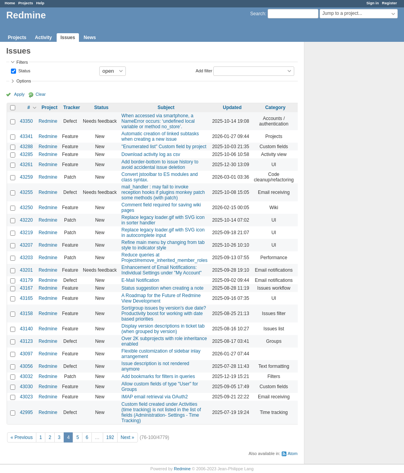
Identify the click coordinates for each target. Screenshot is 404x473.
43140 (26, 328)
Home (10, 3)
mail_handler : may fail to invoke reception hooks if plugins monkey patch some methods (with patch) (163, 192)
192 (110, 437)
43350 (26, 121)
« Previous (22, 437)
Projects (25, 3)
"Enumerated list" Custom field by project (164, 146)
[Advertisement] (343, 164)
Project (49, 107)
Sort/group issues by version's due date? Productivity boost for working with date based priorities (164, 313)
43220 (26, 220)
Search (257, 13)
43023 (26, 397)
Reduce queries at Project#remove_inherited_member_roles (164, 257)
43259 (26, 177)
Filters (22, 62)
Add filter (204, 70)
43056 (26, 366)
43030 (26, 386)
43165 (26, 298)
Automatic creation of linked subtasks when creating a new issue (160, 136)
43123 (26, 341)
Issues (68, 37)
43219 (26, 232)
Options (23, 81)
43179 (26, 280)
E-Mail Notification (140, 280)
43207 (26, 245)
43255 (26, 192)
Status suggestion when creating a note (163, 288)
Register (389, 3)
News (90, 37)
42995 (26, 412)
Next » (127, 437)
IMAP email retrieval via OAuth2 (155, 397)
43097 (26, 354)
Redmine (48, 121)
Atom (292, 453)
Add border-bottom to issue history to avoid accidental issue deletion (160, 164)
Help (40, 3)
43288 (26, 146)
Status (23, 70)
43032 (26, 376)
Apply (19, 94)
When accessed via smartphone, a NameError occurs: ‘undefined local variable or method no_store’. (158, 121)
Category (275, 107)
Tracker (71, 107)
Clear (41, 94)
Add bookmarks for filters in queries (158, 376)
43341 (26, 136)
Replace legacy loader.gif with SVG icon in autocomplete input (163, 232)
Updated (232, 107)
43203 (26, 257)
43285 (26, 154)
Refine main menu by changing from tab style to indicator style (163, 245)
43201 (26, 270)
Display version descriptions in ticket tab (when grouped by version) (163, 328)
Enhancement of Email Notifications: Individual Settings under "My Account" (162, 270)
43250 (26, 207)
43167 (26, 288)
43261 (26, 164)
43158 (26, 313)
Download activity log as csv (151, 154)
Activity (43, 37)
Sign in (372, 3)
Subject (165, 107)
